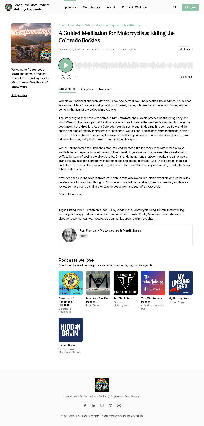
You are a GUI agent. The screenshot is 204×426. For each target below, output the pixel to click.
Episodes (70, 7)
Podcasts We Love (134, 7)
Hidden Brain (67, 345)
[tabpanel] (126, 161)
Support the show (70, 194)
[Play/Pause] (66, 65)
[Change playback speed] (76, 77)
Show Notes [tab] (67, 89)
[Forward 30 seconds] (69, 77)
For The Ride (122, 298)
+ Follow (190, 7)
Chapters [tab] (87, 89)
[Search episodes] (174, 7)
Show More (19, 86)
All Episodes (19, 95)
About (111, 7)
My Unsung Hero (179, 298)
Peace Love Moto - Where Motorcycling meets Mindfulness (32, 7)
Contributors (91, 7)
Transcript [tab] (104, 89)
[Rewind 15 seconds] (62, 77)
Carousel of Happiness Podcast (66, 301)
